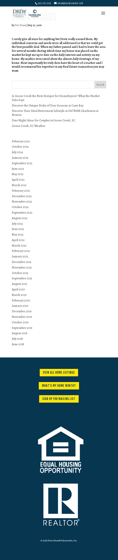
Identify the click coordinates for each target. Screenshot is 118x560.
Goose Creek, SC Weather (28, 126)
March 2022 (19, 246)
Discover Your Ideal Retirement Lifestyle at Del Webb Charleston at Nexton (55, 113)
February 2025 (21, 141)
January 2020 (20, 306)
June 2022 (18, 229)
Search (100, 85)
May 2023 (17, 174)
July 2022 (17, 224)
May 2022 (17, 234)
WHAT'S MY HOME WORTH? (59, 385)
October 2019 (20, 322)
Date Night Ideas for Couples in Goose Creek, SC (43, 120)
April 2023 (18, 180)
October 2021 (20, 273)
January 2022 (20, 256)
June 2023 (18, 169)
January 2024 (20, 158)
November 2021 (22, 267)
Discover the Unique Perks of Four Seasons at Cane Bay (47, 105)
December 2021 (21, 262)
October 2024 (20, 147)
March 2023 (19, 185)
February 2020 (21, 300)
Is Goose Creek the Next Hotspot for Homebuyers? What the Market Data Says (56, 98)
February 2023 (21, 191)
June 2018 (18, 344)
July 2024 (17, 152)
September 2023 (22, 163)
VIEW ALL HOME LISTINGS (59, 372)
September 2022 (22, 213)
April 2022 (18, 240)
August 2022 (19, 218)
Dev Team (20, 25)
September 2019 (22, 328)
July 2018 (17, 339)
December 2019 (22, 311)
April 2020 (18, 289)
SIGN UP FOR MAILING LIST (58, 399)
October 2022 (20, 207)
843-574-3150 (44, 3)
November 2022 (22, 201)
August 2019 (19, 333)
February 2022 (21, 251)
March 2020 (19, 295)
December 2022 (22, 196)
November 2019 (22, 317)
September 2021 (22, 278)
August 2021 (19, 284)
